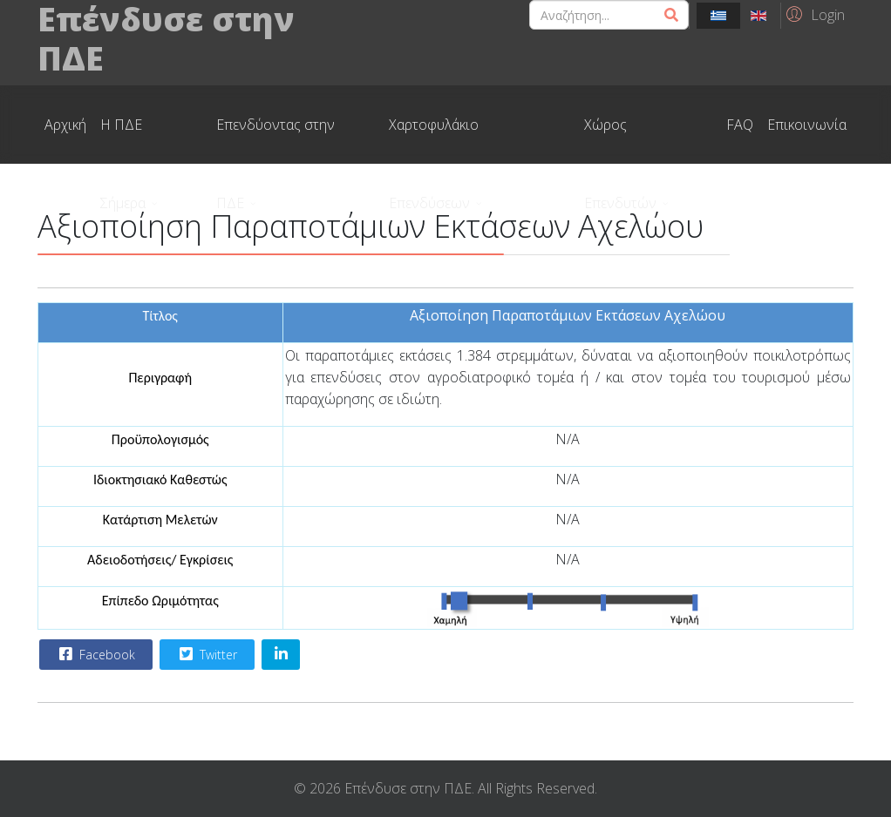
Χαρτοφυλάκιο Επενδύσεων (434, 139)
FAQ (739, 124)
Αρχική (65, 124)
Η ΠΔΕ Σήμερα (123, 139)
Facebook (95, 654)
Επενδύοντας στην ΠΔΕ (275, 139)
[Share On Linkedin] (281, 654)
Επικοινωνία (807, 124)
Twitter (206, 654)
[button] (813, 14)
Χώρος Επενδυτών (620, 139)
